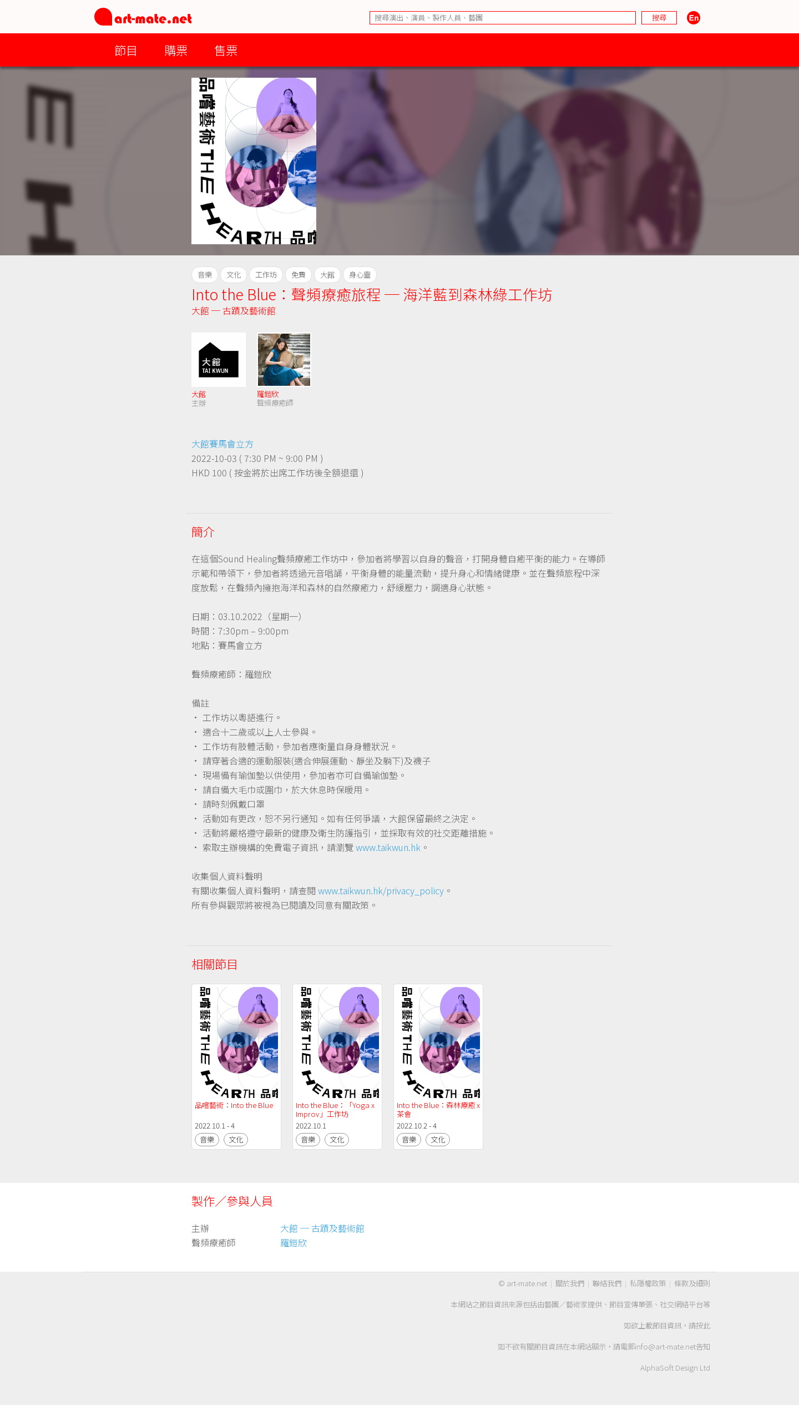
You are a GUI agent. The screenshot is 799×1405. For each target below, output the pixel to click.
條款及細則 (692, 1283)
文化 (236, 1139)
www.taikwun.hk (388, 847)
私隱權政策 (648, 1283)
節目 (126, 49)
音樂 (207, 1139)
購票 (176, 49)
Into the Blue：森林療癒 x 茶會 (439, 1109)
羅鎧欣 (268, 394)
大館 (198, 394)
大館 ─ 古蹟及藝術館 (233, 310)
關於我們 (569, 1283)
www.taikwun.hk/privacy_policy (381, 890)
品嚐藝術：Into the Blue (234, 1105)
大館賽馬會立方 (222, 443)
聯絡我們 (607, 1283)
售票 (225, 49)
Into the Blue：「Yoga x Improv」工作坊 (336, 1109)
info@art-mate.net (665, 1346)
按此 (703, 1325)
